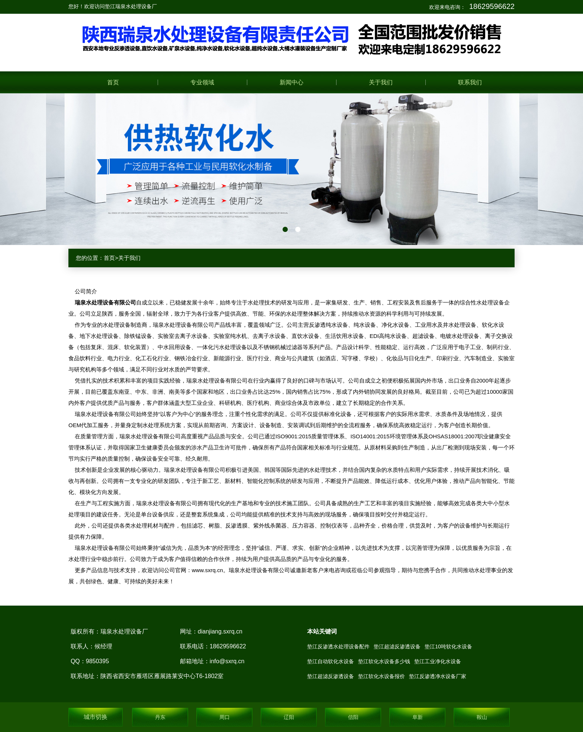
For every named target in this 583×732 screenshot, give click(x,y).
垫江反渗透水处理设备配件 (338, 646)
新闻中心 (291, 82)
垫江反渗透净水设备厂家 (437, 676)
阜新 (417, 717)
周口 (224, 717)
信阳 (353, 717)
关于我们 (381, 82)
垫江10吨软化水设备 (448, 646)
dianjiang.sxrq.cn (220, 631)
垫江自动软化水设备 (330, 661)
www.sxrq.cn (207, 570)
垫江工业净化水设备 (437, 661)
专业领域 (202, 82)
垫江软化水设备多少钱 (384, 661)
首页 (113, 82)
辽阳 (289, 717)
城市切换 (95, 717)
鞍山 (482, 717)
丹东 (160, 717)
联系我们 (470, 82)
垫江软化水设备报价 (381, 676)
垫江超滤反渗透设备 (397, 646)
